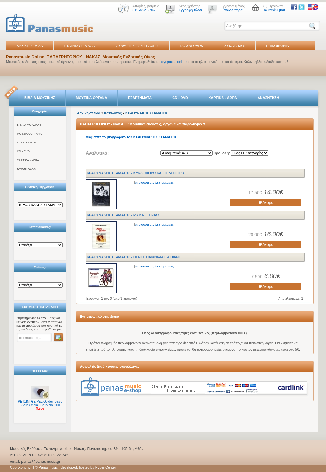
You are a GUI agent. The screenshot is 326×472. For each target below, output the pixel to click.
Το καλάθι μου (274, 10)
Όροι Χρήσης (20, 467)
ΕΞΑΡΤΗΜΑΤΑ (140, 98)
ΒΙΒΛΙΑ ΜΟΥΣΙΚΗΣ (39, 98)
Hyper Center (105, 467)
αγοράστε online (174, 62)
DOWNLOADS (191, 46)
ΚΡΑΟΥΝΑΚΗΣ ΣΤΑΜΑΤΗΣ (146, 113)
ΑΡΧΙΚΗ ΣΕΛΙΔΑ (30, 46)
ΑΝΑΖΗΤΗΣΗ (268, 98)
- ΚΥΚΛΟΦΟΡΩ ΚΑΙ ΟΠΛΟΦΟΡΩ (135, 173)
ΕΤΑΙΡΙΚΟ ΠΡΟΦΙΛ (79, 46)
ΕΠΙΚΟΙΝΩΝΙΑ (277, 46)
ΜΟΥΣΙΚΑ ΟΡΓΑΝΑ (91, 98)
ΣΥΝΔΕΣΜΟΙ (234, 46)
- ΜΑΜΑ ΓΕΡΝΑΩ (123, 215)
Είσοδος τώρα (232, 10)
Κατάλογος (113, 113)
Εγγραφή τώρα (190, 10)
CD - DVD (180, 98)
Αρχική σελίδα (88, 113)
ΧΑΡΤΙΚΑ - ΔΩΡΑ (223, 98)
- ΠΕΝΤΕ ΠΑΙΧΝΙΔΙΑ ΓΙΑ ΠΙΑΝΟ (134, 257)
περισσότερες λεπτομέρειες (154, 182)
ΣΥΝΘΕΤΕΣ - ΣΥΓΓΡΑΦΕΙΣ (137, 46)
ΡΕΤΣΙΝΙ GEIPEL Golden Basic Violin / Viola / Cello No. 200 (40, 403)
